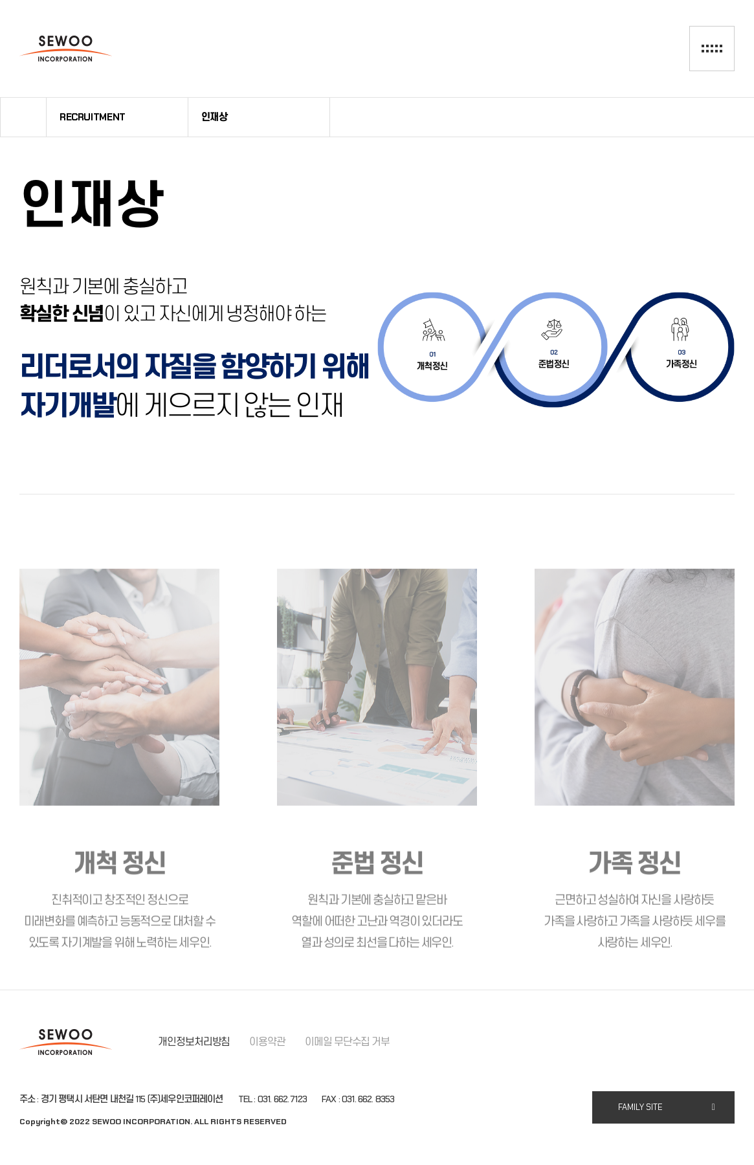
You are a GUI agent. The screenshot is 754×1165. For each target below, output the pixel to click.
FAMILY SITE (640, 1107)
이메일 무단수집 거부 (347, 1042)
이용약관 (267, 1042)
